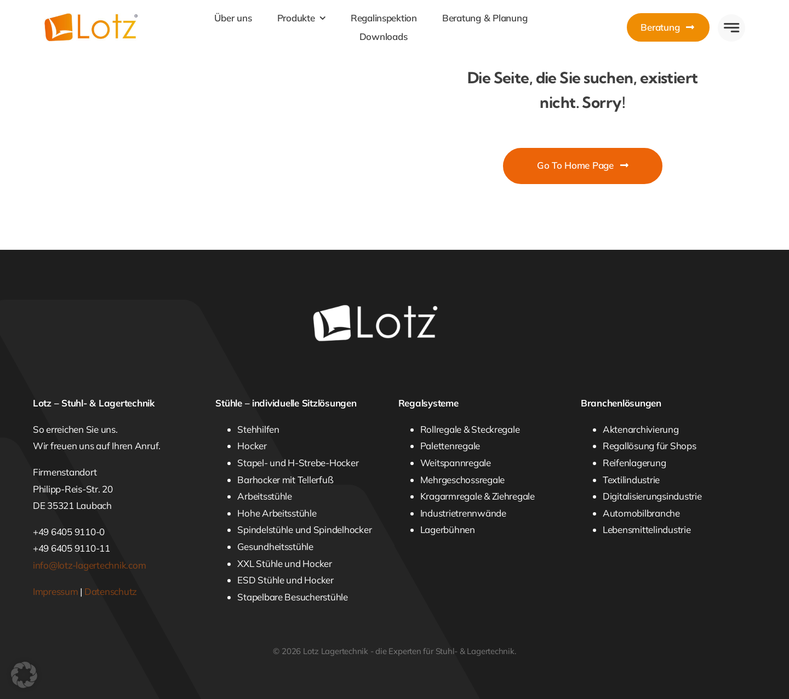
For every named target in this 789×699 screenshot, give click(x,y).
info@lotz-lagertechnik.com (89, 565)
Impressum (55, 591)
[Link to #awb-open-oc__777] (731, 28)
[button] (24, 675)
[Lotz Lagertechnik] (105, 18)
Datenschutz (110, 591)
